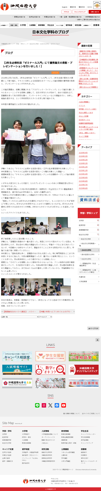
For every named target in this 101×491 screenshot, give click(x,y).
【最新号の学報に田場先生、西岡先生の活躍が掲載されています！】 (88, 53)
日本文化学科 (86, 250)
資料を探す (84, 458)
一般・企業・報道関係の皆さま (70, 17)
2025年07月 (83, 184)
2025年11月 (83, 170)
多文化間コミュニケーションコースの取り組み (88, 128)
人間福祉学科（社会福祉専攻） (87, 264)
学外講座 (64, 458)
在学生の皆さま (34, 17)
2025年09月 (83, 177)
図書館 (96, 25)
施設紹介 (84, 452)
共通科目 (82, 277)
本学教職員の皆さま (92, 17)
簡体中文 (73, 7)
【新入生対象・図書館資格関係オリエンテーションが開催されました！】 (88, 81)
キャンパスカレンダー (88, 434)
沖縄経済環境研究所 (48, 461)
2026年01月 (83, 163)
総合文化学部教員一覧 (87, 244)
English (64, 7)
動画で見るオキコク (48, 440)
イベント (82, 105)
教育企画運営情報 (67, 437)
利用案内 (84, 455)
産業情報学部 (84, 230)
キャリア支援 (7, 449)
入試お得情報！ (84, 102)
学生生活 (84, 431)
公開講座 (65, 449)
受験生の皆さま (19, 17)
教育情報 (65, 431)
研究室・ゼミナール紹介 (87, 109)
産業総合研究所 (47, 458)
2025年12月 (83, 167)
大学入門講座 (65, 461)
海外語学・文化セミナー (30, 455)
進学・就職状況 (7, 461)
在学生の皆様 (6, 452)
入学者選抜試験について (50, 434)
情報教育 (64, 440)
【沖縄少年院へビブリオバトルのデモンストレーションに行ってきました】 (57, 311)
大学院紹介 (25, 434)
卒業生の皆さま (49, 17)
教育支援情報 (26, 443)
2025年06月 (83, 188)
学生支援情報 (85, 437)
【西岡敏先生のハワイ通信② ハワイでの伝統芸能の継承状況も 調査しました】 (21, 311)
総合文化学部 (84, 234)
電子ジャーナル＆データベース (89, 462)
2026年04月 (83, 152)
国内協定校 (25, 463)
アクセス (66, 12)
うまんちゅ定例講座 (68, 452)
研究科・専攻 (26, 437)
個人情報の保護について (71, 413)
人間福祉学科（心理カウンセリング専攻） (87, 271)
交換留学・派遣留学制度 (30, 452)
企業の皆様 (6, 458)
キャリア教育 (83, 136)
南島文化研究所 (47, 452)
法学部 (81, 220)
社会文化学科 (86, 259)
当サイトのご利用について (91, 413)
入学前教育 (83, 281)
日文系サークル (84, 119)
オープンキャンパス (48, 437)
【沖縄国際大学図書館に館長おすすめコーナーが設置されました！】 (88, 61)
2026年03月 (83, 156)
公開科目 (64, 455)
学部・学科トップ (89, 213)
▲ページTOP (93, 328)
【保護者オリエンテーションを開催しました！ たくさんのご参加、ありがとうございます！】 (88, 71)
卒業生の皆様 (6, 455)
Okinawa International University (85, 469)
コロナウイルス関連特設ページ (62, 469)
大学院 (23, 25)
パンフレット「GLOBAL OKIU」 (30, 459)
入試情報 (25, 440)
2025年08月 (83, 181)
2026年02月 (83, 159)
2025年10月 (83, 174)
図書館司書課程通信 (86, 123)
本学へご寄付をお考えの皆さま (88, 19)
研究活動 (45, 449)
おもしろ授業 (83, 116)
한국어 (89, 7)
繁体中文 (82, 7)
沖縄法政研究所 (47, 455)
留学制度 (25, 449)
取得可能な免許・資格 (68, 443)
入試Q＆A (45, 443)
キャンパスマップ (79, 12)
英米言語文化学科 (88, 254)
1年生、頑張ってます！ (87, 132)
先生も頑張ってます (86, 112)
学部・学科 (6, 431)
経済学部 (82, 225)
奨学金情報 (84, 440)
